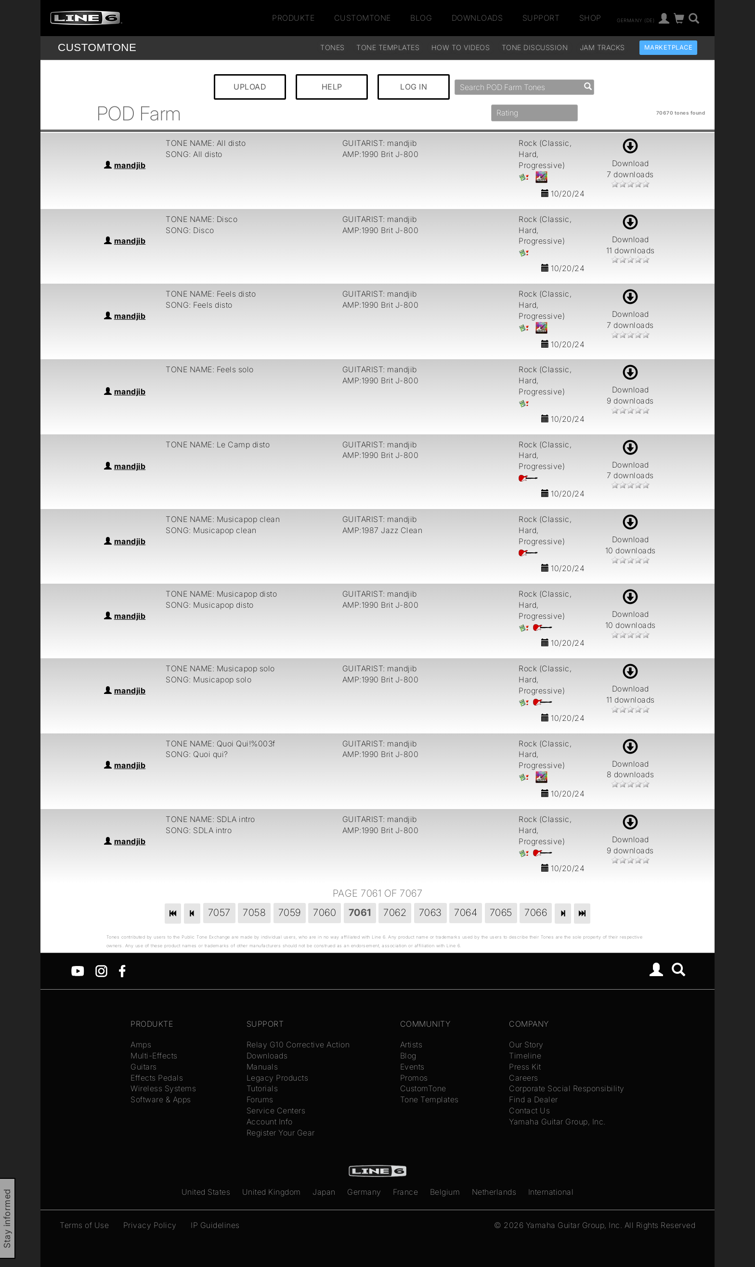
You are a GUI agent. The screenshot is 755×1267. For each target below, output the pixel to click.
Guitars (143, 1066)
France (405, 1192)
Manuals (262, 1066)
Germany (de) (635, 20)
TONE (97, 47)
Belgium (445, 1192)
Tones (332, 47)
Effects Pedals (156, 1078)
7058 (254, 912)
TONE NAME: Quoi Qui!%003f (220, 743)
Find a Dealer (533, 1099)
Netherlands (494, 1192)
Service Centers (276, 1110)
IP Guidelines (215, 1225)
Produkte (293, 18)
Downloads (477, 18)
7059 (289, 912)
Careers (523, 1078)
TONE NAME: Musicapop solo (220, 668)
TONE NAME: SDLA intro (210, 819)
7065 (501, 912)
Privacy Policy (150, 1225)
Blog (421, 18)
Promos (414, 1078)
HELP (332, 86)
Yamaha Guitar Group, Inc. (557, 1121)
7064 (465, 912)
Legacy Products (278, 1078)
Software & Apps (160, 1099)
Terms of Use (84, 1225)
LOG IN (413, 86)
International (551, 1192)
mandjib (130, 165)
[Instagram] (101, 970)
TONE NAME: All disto (206, 143)
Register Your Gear (281, 1132)
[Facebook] (122, 970)
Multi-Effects (154, 1055)
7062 (394, 912)
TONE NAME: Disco (201, 219)
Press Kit (525, 1066)
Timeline (525, 1055)
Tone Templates (387, 47)
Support (541, 18)
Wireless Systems (163, 1088)
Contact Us (529, 1110)
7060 (324, 912)
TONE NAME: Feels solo (210, 369)
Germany (364, 1192)
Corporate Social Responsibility (567, 1088)
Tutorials (262, 1088)
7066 (535, 912)
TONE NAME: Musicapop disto (221, 594)
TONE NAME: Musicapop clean (223, 519)
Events (412, 1066)
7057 (219, 912)
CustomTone (362, 18)
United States (206, 1192)
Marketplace (668, 47)
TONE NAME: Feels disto (211, 294)
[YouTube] (77, 970)
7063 (430, 912)
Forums (260, 1099)
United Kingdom (271, 1192)
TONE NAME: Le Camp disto (218, 444)
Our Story (526, 1044)
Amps (140, 1044)
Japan (324, 1192)
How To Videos (460, 47)
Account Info (270, 1121)
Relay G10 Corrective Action (298, 1044)
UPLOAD (250, 86)
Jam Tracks (602, 47)
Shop (590, 18)
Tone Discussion (535, 47)
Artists (411, 1044)
